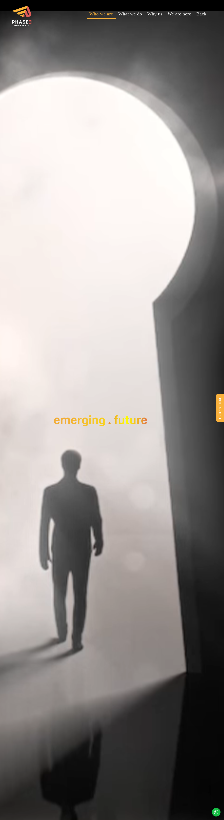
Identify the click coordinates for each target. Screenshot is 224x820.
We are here (179, 13)
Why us (154, 13)
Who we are (101, 13)
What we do (130, 13)
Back (201, 13)
